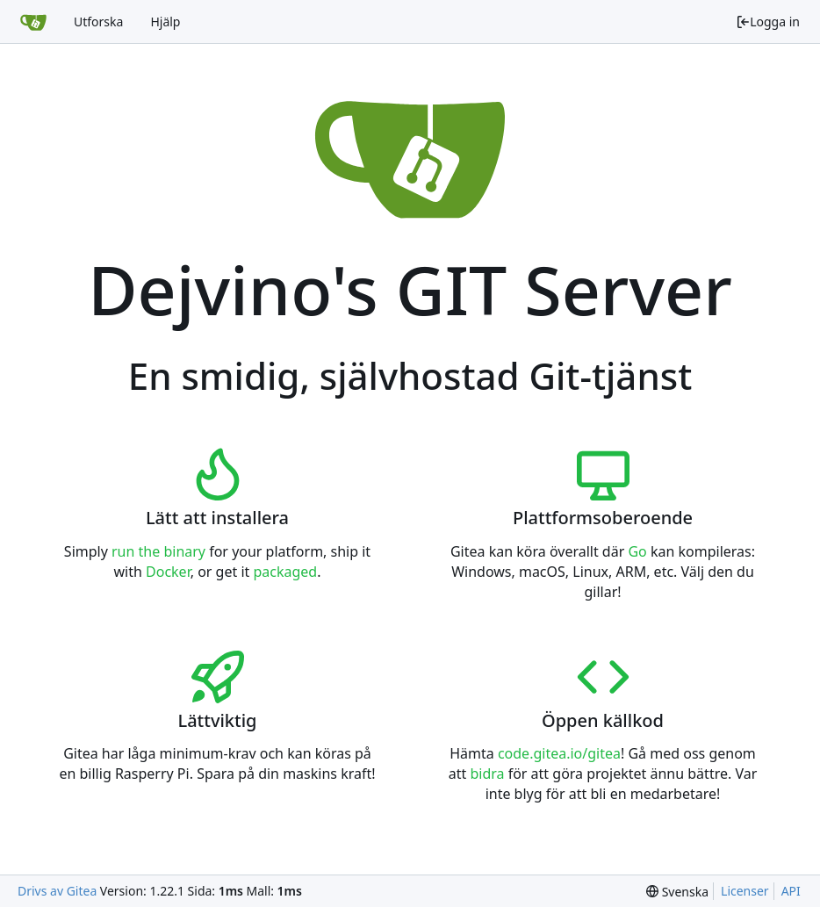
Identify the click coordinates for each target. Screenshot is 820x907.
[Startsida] (33, 22)
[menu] (677, 891)
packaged (285, 571)
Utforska (98, 21)
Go (637, 551)
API (791, 890)
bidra (487, 773)
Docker (168, 571)
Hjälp (165, 21)
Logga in (768, 21)
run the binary (158, 551)
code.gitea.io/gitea (559, 753)
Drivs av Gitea (57, 890)
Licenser (745, 890)
